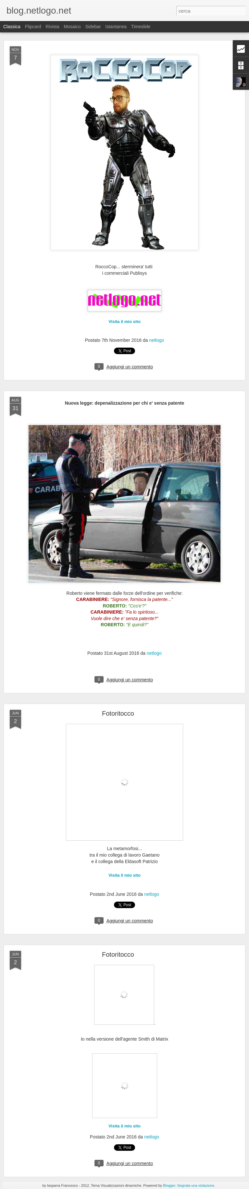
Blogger (169, 1185)
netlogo (156, 340)
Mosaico (72, 26)
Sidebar (93, 26)
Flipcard (33, 26)
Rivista (52, 26)
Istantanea (116, 26)
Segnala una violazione (195, 1185)
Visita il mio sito (124, 321)
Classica (11, 26)
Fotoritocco (118, 713)
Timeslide (140, 26)
